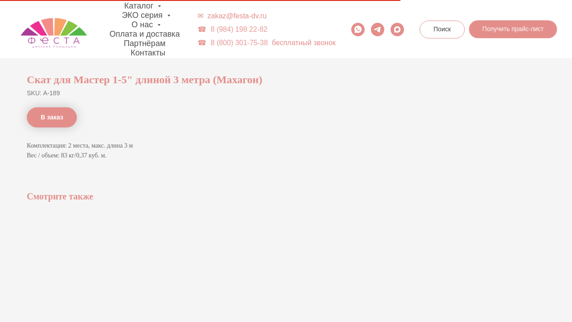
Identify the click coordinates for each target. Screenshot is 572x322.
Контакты (147, 52)
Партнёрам (144, 43)
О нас (143, 24)
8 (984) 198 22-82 (238, 29)
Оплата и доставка (144, 34)
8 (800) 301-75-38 (239, 43)
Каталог (140, 5)
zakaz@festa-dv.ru (236, 16)
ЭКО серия (143, 15)
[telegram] (377, 29)
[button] (514, 30)
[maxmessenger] (397, 29)
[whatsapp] (358, 29)
